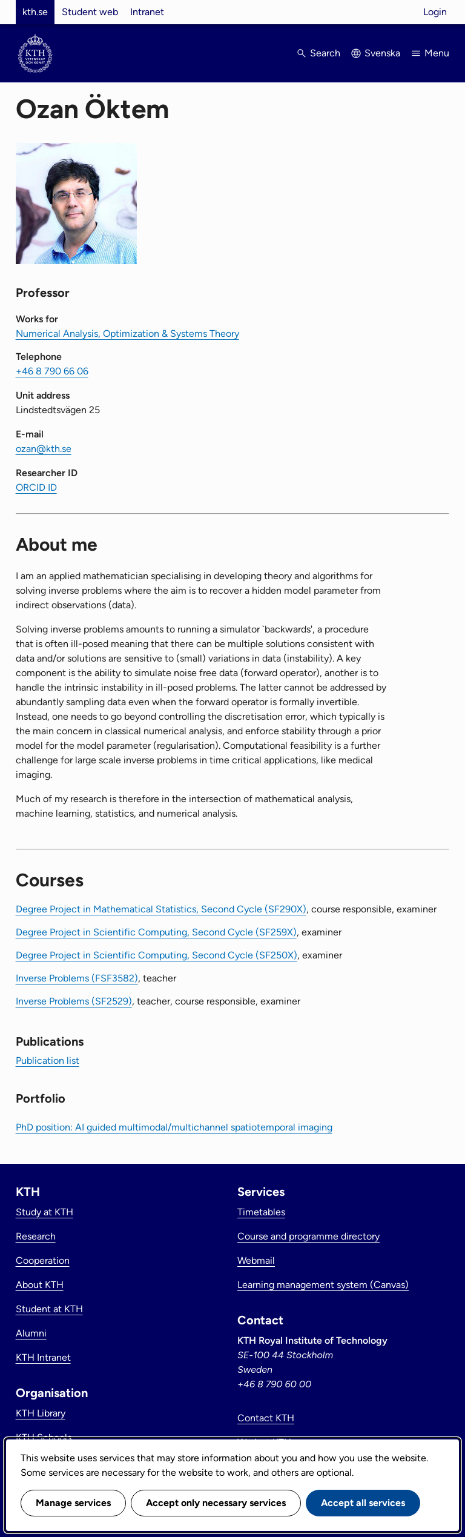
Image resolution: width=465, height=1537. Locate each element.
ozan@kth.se (43, 448)
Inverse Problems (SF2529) (74, 1001)
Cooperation (43, 1260)
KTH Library (40, 1413)
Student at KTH (49, 1309)
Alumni (31, 1333)
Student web (90, 12)
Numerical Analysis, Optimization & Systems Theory (127, 333)
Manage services (73, 1503)
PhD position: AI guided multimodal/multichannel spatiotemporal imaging (174, 1127)
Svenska (382, 53)
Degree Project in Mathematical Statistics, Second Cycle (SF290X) (161, 909)
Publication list (47, 1060)
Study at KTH (44, 1212)
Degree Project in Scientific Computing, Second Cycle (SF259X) (156, 932)
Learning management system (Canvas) (323, 1284)
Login (435, 12)
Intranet (147, 12)
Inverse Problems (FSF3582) (77, 978)
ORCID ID (36, 487)
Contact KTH (265, 1418)
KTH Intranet (43, 1357)
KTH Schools (43, 1437)
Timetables (261, 1212)
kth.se (35, 12)
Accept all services (363, 1503)
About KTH (40, 1284)
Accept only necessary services (216, 1503)
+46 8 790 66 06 (52, 371)
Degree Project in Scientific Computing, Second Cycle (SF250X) (156, 955)
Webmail (256, 1260)
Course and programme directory (308, 1236)
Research (36, 1236)
